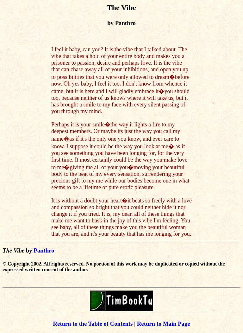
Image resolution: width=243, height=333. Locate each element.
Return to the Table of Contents (93, 323)
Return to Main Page (163, 323)
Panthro (44, 250)
